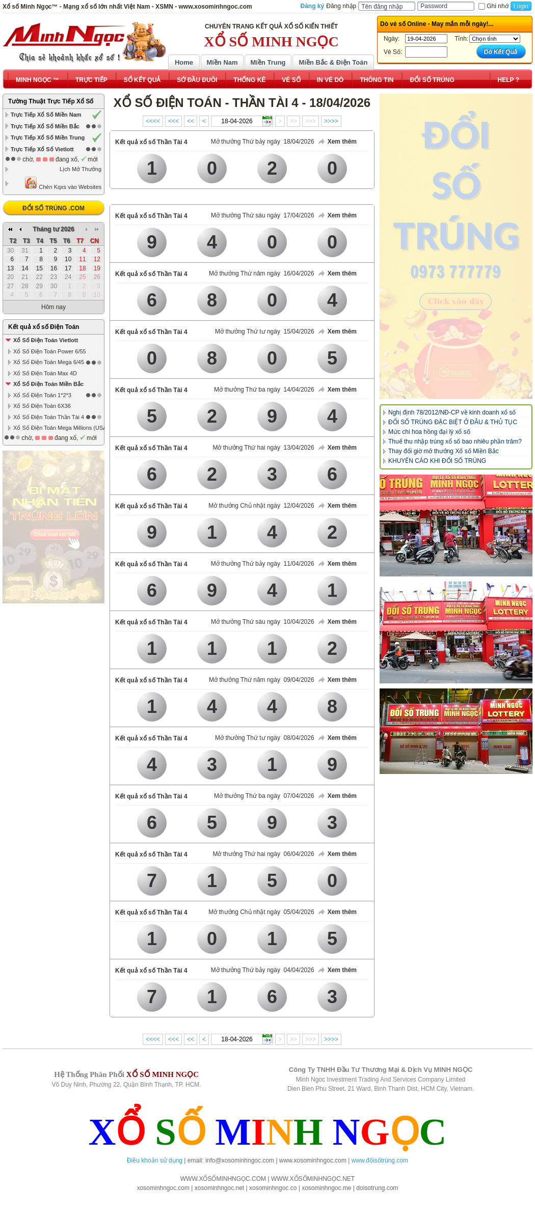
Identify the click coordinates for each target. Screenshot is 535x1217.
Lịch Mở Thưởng (80, 169)
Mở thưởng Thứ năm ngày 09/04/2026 (261, 679)
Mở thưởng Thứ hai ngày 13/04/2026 (263, 447)
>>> (310, 121)
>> (293, 121)
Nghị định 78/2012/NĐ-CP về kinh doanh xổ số (452, 412)
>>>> (331, 121)
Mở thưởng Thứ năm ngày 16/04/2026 (261, 273)
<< (190, 121)
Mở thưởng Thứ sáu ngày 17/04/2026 (262, 215)
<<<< (153, 121)
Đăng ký (313, 6)
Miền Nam (221, 62)
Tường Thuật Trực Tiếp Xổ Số (50, 101)
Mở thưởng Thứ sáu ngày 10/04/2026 (262, 621)
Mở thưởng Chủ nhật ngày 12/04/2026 (261, 505)
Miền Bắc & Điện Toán (333, 62)
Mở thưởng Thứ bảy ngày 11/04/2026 (262, 563)
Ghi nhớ (493, 6)
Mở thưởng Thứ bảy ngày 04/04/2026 (262, 970)
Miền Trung (267, 62)
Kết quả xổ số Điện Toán (43, 326)
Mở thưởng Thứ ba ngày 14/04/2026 (264, 389)
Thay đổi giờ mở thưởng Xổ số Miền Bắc (443, 451)
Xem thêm (337, 142)
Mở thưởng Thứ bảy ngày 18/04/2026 (262, 141)
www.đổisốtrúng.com (380, 1160)
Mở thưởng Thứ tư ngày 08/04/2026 (264, 737)
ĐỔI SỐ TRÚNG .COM (53, 208)
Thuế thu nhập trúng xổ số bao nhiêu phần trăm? (455, 441)
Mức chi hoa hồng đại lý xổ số (429, 431)
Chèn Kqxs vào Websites (62, 183)
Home (184, 62)
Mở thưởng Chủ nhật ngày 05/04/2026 (261, 912)
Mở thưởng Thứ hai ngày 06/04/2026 (263, 854)
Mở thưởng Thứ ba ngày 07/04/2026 (264, 795)
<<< (173, 121)
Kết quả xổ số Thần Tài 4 (151, 142)
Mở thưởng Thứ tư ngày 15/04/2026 (264, 331)
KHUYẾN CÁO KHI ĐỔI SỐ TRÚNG (437, 460)
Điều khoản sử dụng (154, 1160)
